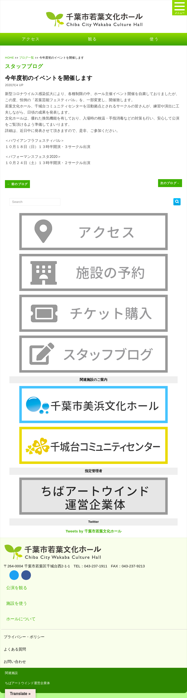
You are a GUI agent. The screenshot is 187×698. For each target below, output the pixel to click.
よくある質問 (15, 649)
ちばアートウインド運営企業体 (27, 683)
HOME (9, 57)
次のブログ (170, 183)
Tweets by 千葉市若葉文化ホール (93, 531)
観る (92, 39)
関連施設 (11, 673)
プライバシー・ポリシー (25, 637)
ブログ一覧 (26, 57)
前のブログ (17, 184)
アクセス (31, 39)
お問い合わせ (15, 661)
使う (154, 39)
